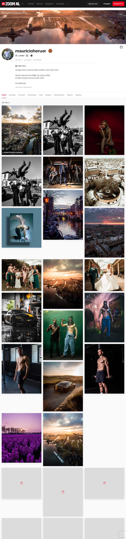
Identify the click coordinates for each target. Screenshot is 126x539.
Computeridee (17, 532)
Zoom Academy (42, 534)
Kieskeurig (7, 532)
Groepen (21, 95)
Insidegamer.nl (104, 532)
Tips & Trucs (44, 532)
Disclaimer (105, 510)
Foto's (4, 95)
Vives (62, 534)
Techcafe (62, 532)
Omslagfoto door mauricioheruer (14, 13)
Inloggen (106, 4)
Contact (104, 525)
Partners (104, 518)
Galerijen (12, 95)
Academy (60, 4)
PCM (24, 532)
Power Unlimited (115, 532)
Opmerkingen (59, 95)
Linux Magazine (70, 534)
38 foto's (18, 60)
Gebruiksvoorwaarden (109, 514)
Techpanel (87, 532)
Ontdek (31, 4)
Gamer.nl (95, 532)
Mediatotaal (53, 532)
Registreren (118, 4)
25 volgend (37, 60)
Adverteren (105, 507)
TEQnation (86, 534)
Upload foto (92, 4)
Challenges (32, 95)
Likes (41, 95)
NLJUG (78, 534)
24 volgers (27, 60)
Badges (48, 95)
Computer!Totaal (33, 532)
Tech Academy (54, 534)
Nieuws (40, 4)
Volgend (78, 95)
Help (103, 522)
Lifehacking (78, 532)
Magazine (49, 4)
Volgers (70, 95)
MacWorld (70, 532)
